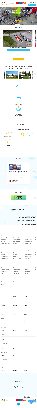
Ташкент (3, 346)
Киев (2, 296)
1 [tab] (11, 79)
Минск (3, 287)
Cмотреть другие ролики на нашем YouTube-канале (18, 50)
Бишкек (3, 355)
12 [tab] (26, 203)
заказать (18, 21)
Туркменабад (15, 370)
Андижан (3, 348)
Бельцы (25, 314)
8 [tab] (21, 79)
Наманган (25, 346)
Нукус (14, 348)
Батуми (25, 321)
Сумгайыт (25, 330)
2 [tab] (12, 79)
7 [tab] (19, 79)
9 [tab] (22, 79)
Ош (13, 355)
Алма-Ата (3, 305)
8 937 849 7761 (32, 2)
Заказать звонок (32, 4)
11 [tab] (25, 79)
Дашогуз (25, 370)
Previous (3, 75)
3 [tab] (14, 79)
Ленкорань (14, 330)
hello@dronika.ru (23, 387)
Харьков (14, 296)
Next (34, 74)
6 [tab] (18, 79)
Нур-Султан (15, 305)
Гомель (14, 287)
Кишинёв (3, 314)
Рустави (3, 323)
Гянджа (3, 330)
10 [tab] (23, 203)
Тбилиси (3, 321)
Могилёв (25, 287)
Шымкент (25, 305)
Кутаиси (14, 321)
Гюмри (3, 339)
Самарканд (15, 346)
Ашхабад (3, 370)
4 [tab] (15, 79)
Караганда (3, 306)
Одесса (25, 296)
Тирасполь (14, 314)
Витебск (3, 289)
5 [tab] (17, 79)
